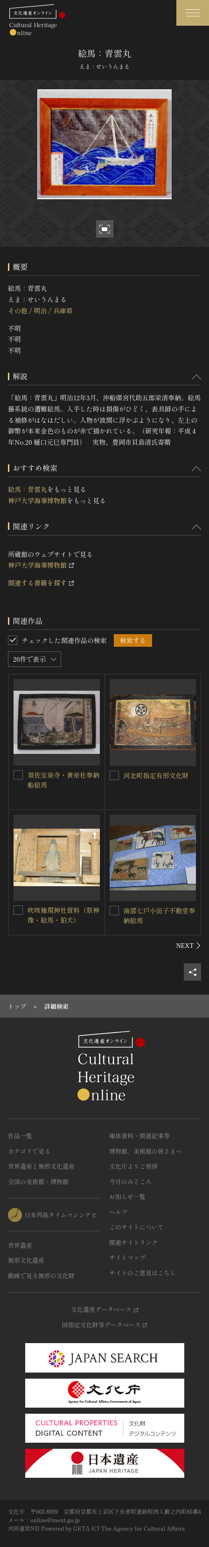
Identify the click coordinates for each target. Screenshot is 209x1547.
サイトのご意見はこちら (142, 1272)
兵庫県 (63, 310)
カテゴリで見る (29, 1151)
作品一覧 (20, 1135)
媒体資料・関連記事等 (139, 1135)
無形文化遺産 (26, 1260)
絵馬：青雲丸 (27, 489)
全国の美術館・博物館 (38, 1181)
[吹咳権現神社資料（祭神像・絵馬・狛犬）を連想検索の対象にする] (18, 910)
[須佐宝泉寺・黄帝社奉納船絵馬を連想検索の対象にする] (18, 775)
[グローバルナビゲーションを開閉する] (192, 13)
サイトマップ (127, 1257)
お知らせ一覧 (127, 1196)
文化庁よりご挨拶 (133, 1166)
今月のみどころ (130, 1181)
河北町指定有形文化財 (156, 775)
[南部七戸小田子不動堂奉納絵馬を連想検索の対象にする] (114, 910)
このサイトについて (136, 1226)
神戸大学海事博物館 (37, 500)
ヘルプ (118, 1211)
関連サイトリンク (133, 1242)
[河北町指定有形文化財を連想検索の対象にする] (114, 775)
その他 (18, 310)
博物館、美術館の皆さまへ (145, 1151)
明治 (40, 310)
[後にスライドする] (188, 945)
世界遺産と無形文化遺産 (41, 1166)
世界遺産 (20, 1245)
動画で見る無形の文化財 (41, 1275)
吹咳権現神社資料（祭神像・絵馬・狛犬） (63, 915)
